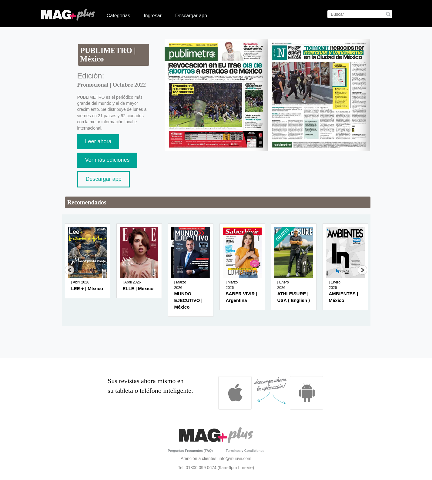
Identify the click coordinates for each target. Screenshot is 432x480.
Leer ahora (98, 141)
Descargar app (191, 15)
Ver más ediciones (107, 160)
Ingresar (153, 15)
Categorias (118, 15)
